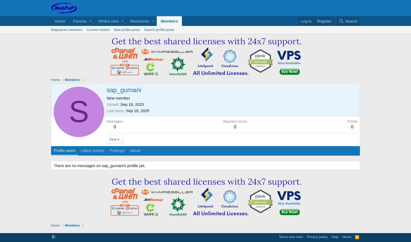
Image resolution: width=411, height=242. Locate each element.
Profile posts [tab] (64, 150)
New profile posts (127, 30)
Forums (79, 21)
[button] (90, 21)
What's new (108, 21)
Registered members (67, 30)
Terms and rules (291, 237)
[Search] (348, 21)
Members (169, 21)
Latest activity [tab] (93, 150)
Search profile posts (159, 30)
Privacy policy (317, 237)
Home (60, 21)
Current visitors (98, 30)
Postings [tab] (117, 150)
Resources (139, 21)
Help (335, 237)
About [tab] (135, 150)
